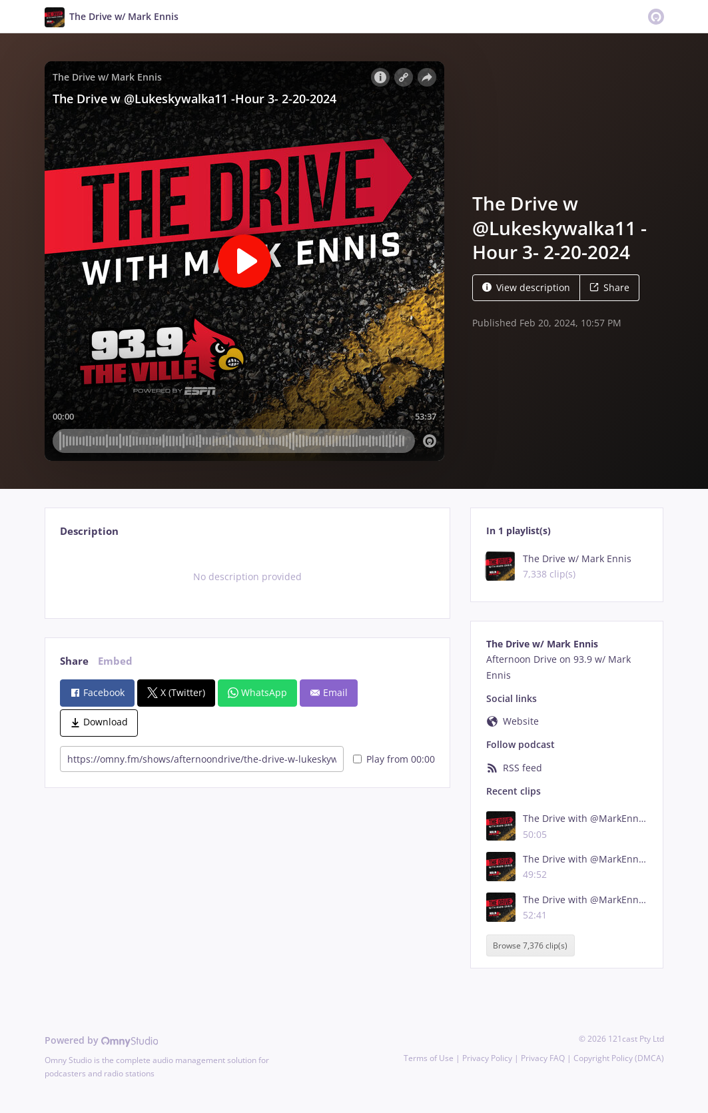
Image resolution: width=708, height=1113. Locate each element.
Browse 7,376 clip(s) (530, 945)
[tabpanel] (247, 576)
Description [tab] (89, 531)
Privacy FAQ (543, 1058)
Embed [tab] (115, 661)
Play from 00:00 (394, 759)
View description (526, 287)
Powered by (102, 1040)
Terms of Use (429, 1058)
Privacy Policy (487, 1058)
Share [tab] (74, 661)
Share (609, 287)
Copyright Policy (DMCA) (618, 1058)
